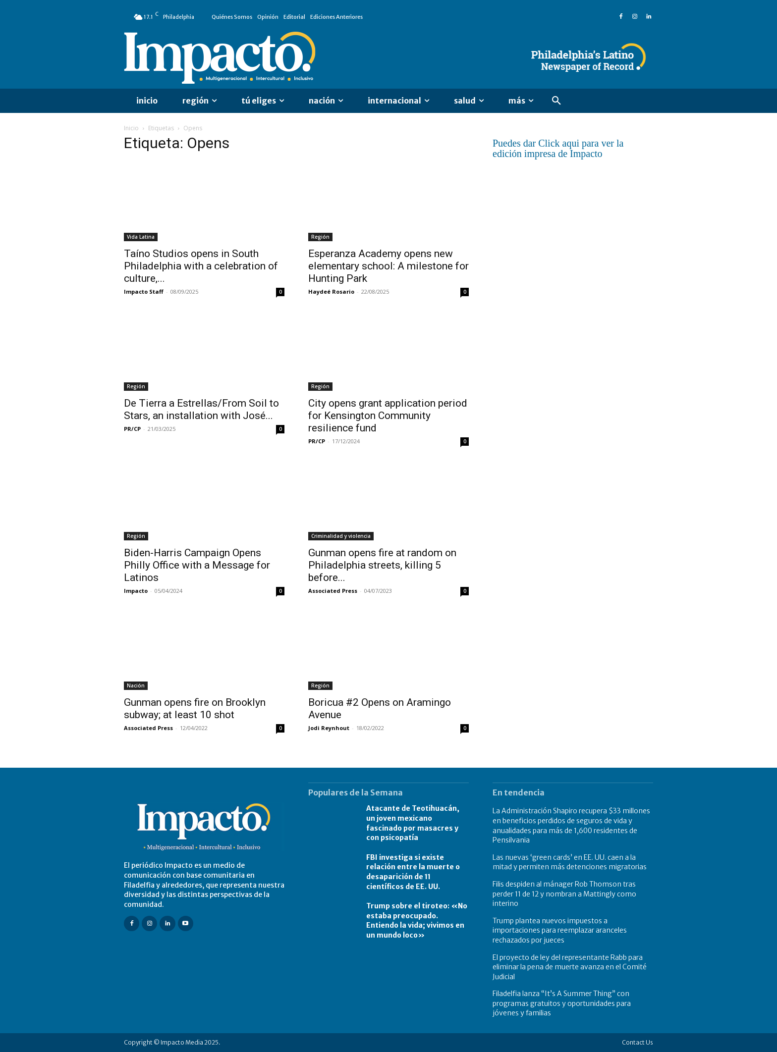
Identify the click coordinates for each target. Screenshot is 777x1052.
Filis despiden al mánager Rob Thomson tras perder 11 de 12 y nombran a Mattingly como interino (564, 894)
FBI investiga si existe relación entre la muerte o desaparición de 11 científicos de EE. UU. (413, 872)
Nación (136, 685)
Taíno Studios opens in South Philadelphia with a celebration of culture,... (201, 266)
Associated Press (332, 590)
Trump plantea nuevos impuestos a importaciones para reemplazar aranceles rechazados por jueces (560, 930)
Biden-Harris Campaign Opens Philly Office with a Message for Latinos (197, 565)
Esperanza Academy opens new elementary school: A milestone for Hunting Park (388, 266)
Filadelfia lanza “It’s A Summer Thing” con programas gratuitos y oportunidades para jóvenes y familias (562, 1003)
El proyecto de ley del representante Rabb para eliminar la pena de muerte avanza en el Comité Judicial (570, 967)
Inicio (131, 128)
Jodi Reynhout (328, 728)
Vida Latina (141, 236)
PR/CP (132, 428)
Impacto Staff (144, 291)
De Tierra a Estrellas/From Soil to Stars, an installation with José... (201, 409)
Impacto (136, 590)
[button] (556, 101)
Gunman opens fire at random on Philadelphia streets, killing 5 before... (382, 565)
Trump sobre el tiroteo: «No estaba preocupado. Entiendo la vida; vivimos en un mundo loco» (416, 920)
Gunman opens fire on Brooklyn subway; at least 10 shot (195, 708)
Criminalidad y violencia (341, 535)
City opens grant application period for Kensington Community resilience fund (387, 415)
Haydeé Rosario (331, 291)
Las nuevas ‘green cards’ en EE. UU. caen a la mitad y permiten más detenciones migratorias (570, 862)
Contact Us (637, 1042)
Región (320, 236)
